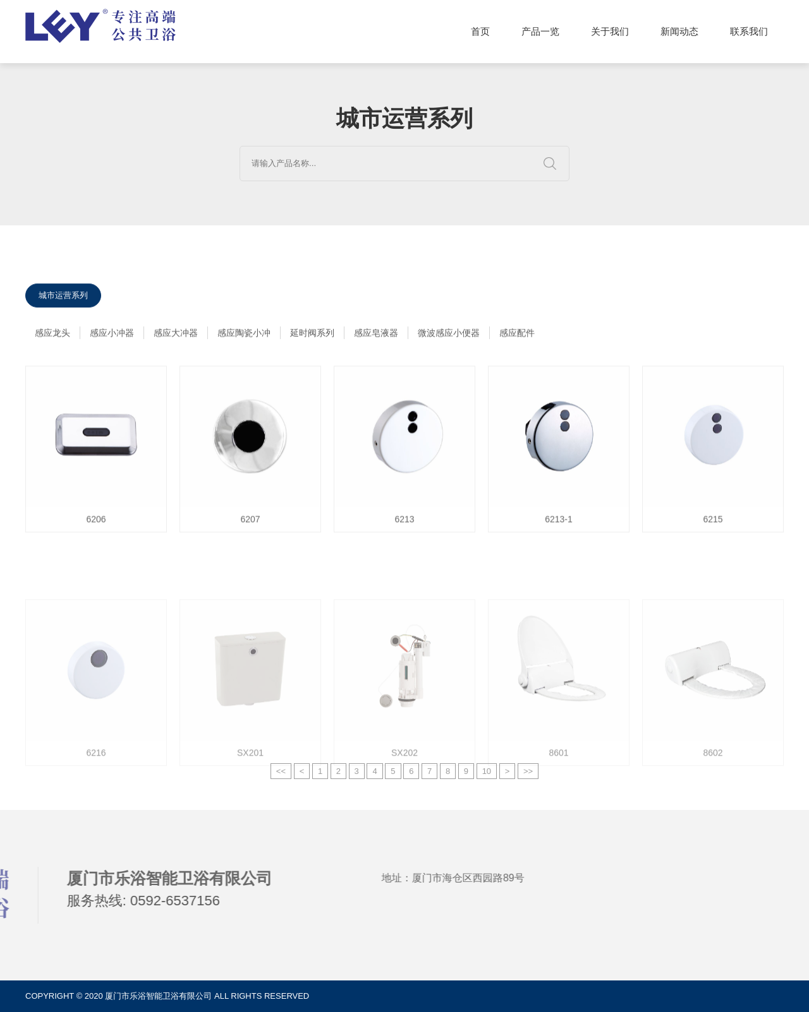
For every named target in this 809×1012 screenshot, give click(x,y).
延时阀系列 (312, 335)
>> (528, 778)
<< (281, 778)
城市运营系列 (63, 297)
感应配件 (517, 335)
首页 (480, 31)
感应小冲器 (112, 335)
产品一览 (540, 31)
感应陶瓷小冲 (244, 335)
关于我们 (610, 31)
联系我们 (749, 31)
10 (486, 778)
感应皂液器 (376, 335)
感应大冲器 (176, 335)
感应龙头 (52, 335)
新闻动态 (679, 31)
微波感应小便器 (449, 335)
